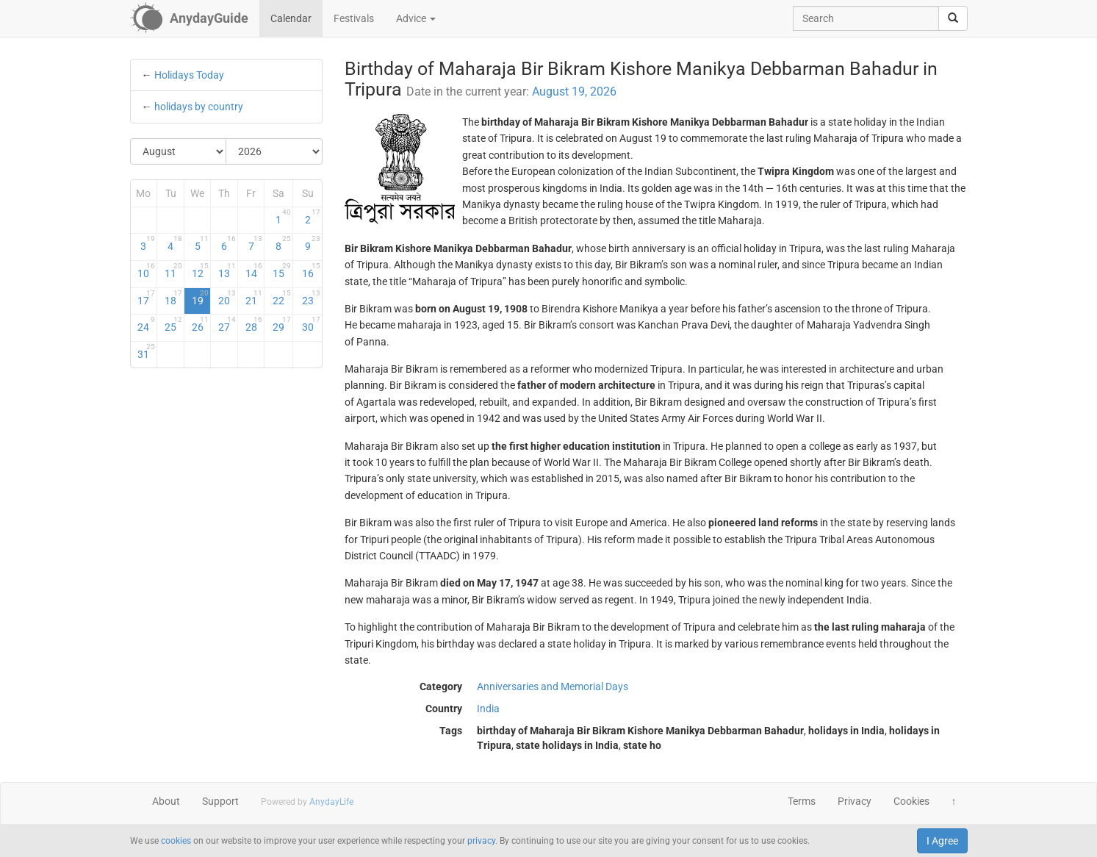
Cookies (911, 801)
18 (173, 297)
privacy (481, 841)
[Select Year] (274, 151)
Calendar (291, 18)
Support (220, 801)
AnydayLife (331, 802)
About (166, 801)
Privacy (854, 801)
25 (173, 324)
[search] (953, 18)
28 (254, 324)
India (488, 708)
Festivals (354, 18)
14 (254, 270)
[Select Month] (179, 151)
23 (311, 297)
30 (311, 324)
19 (200, 297)
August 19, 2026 (574, 91)
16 (311, 270)
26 (200, 324)
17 (146, 297)
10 (146, 270)
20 (227, 297)
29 (282, 324)
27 (227, 324)
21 (254, 297)
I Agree (942, 841)
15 (282, 270)
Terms (802, 801)
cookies (176, 841)
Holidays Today (189, 75)
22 (282, 297)
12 (200, 270)
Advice (416, 18)
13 (227, 270)
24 (146, 324)
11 (173, 270)
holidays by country (198, 106)
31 (146, 351)
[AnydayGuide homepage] (189, 18)
